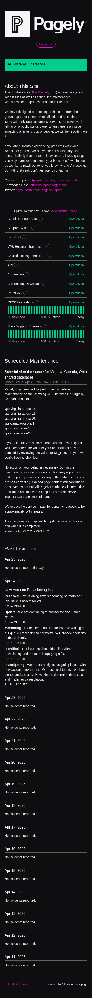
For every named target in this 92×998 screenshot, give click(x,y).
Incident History (16, 984)
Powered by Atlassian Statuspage (67, 984)
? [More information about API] (15, 265)
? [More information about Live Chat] (24, 237)
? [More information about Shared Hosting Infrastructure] (49, 256)
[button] (46, 44)
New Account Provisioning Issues (31, 590)
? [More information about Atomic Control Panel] (40, 219)
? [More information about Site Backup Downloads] (44, 284)
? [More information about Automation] (27, 274)
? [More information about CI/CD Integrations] (37, 302)
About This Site (22, 86)
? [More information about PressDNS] (25, 293)
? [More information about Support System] (33, 228)
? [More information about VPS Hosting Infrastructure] (48, 246)
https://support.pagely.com (49, 185)
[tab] (8, 310)
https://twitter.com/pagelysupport (39, 190)
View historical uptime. (64, 211)
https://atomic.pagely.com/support (53, 180)
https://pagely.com (43, 92)
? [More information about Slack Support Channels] (45, 326)
